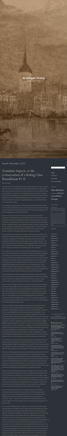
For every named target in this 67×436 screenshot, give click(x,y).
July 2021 (53, 258)
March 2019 (53, 295)
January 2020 (54, 280)
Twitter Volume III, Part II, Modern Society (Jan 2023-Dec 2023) (57, 334)
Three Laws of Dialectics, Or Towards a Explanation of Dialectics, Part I (57, 387)
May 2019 (53, 291)
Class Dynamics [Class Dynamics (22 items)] (57, 190)
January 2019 (54, 300)
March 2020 (53, 278)
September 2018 (54, 309)
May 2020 (53, 276)
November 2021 (54, 254)
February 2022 (54, 251)
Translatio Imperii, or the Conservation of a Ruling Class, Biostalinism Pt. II (22, 175)
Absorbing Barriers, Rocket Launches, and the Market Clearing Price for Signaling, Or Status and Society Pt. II (58, 360)
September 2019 (54, 284)
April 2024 (53, 236)
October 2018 (54, 306)
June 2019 (53, 289)
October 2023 (54, 240)
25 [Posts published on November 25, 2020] (55, 222)
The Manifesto (54, 178)
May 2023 (53, 243)
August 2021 (53, 256)
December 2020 (54, 265)
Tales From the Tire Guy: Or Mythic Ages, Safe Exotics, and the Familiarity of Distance (57, 375)
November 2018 (54, 304)
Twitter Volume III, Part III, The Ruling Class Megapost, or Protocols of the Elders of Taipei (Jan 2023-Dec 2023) (58, 327)
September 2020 (54, 271)
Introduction (54, 175)
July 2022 (53, 247)
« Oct (52, 229)
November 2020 (54, 267)
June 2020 (53, 273)
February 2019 (54, 298)
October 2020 (54, 269)
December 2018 (54, 302)
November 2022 (54, 245)
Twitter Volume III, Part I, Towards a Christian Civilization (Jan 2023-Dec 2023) (56, 340)
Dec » (55, 229)
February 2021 (54, 262)
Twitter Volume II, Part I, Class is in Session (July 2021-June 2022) (57, 354)
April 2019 (53, 293)
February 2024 (54, 238)
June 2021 (53, 260)
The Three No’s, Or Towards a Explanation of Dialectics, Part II (57, 381)
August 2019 (53, 287)
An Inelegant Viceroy (33, 78)
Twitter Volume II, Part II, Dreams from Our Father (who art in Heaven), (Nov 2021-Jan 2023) (57, 347)
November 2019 (54, 282)
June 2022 (53, 249)
